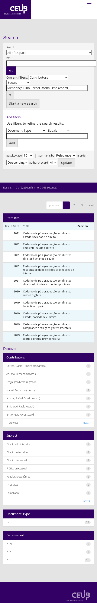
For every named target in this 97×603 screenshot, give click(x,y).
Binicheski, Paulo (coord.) (20, 406)
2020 (9, 552)
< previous (12, 423)
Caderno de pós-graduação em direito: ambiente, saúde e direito (47, 246)
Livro (9, 522)
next (91, 205)
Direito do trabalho (17, 452)
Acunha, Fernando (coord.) (21, 374)
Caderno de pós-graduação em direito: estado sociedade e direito (47, 235)
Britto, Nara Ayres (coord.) (20, 414)
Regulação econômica (18, 476)
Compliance (13, 493)
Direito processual (16, 460)
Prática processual (16, 468)
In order (82, 155)
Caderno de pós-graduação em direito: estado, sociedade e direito (47, 315)
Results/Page (14, 155)
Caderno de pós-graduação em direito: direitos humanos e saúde (47, 256)
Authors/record (38, 162)
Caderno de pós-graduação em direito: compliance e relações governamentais (47, 326)
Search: (10, 47)
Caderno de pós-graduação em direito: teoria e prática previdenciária (47, 337)
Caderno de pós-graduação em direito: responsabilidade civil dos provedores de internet (48, 269)
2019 (9, 560)
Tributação (12, 484)
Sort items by (46, 155)
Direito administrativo (18, 444)
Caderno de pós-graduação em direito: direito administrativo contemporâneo (47, 282)
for (8, 57)
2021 (9, 544)
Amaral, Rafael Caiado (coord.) (23, 398)
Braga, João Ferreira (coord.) (21, 382)
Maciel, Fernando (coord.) (20, 390)
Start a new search (23, 103)
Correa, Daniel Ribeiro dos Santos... (26, 366)
